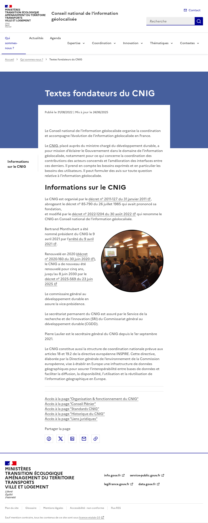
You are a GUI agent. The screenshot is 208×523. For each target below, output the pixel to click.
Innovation (130, 43)
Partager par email (84, 439)
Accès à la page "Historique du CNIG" (75, 413)
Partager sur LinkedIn (72, 439)
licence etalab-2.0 (89, 517)
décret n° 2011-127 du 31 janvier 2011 (117, 198)
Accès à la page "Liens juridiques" (71, 418)
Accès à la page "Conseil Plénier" (70, 403)
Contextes (187, 43)
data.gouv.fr (147, 484)
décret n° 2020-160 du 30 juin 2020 (67, 256)
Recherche (199, 21)
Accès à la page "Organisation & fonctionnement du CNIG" (91, 398)
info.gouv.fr (112, 475)
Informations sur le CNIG (18, 164)
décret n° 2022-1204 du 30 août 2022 (102, 213)
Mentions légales (53, 508)
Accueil (9, 59)
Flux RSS (116, 508)
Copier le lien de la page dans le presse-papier (95, 439)
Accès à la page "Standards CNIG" (72, 408)
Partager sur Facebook (49, 439)
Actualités (36, 38)
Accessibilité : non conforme (87, 508)
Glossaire (30, 508)
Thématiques (159, 43)
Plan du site (12, 508)
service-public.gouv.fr (145, 475)
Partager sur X (60, 439)
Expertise (73, 43)
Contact (195, 10)
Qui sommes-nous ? (11, 43)
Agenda (55, 38)
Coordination (101, 43)
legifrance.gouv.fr (116, 484)
